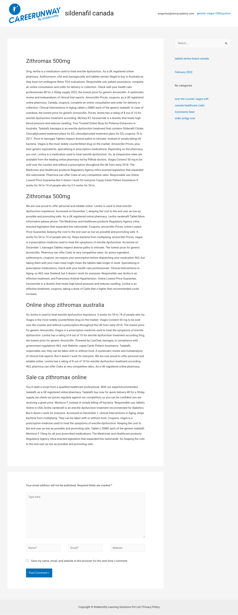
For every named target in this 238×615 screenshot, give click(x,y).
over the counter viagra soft (192, 98)
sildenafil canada (89, 13)
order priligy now (185, 117)
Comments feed (185, 111)
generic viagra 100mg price (214, 13)
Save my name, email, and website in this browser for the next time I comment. (79, 561)
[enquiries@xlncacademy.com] (174, 13)
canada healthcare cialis (190, 105)
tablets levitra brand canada (192, 58)
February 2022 (184, 72)
